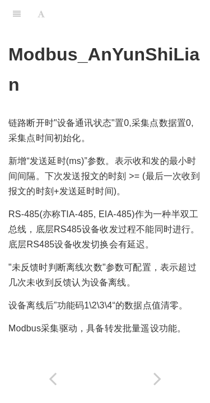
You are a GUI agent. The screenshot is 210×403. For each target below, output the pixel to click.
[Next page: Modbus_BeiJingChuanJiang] (158, 378)
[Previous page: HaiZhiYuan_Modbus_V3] (52, 378)
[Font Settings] (41, 14)
